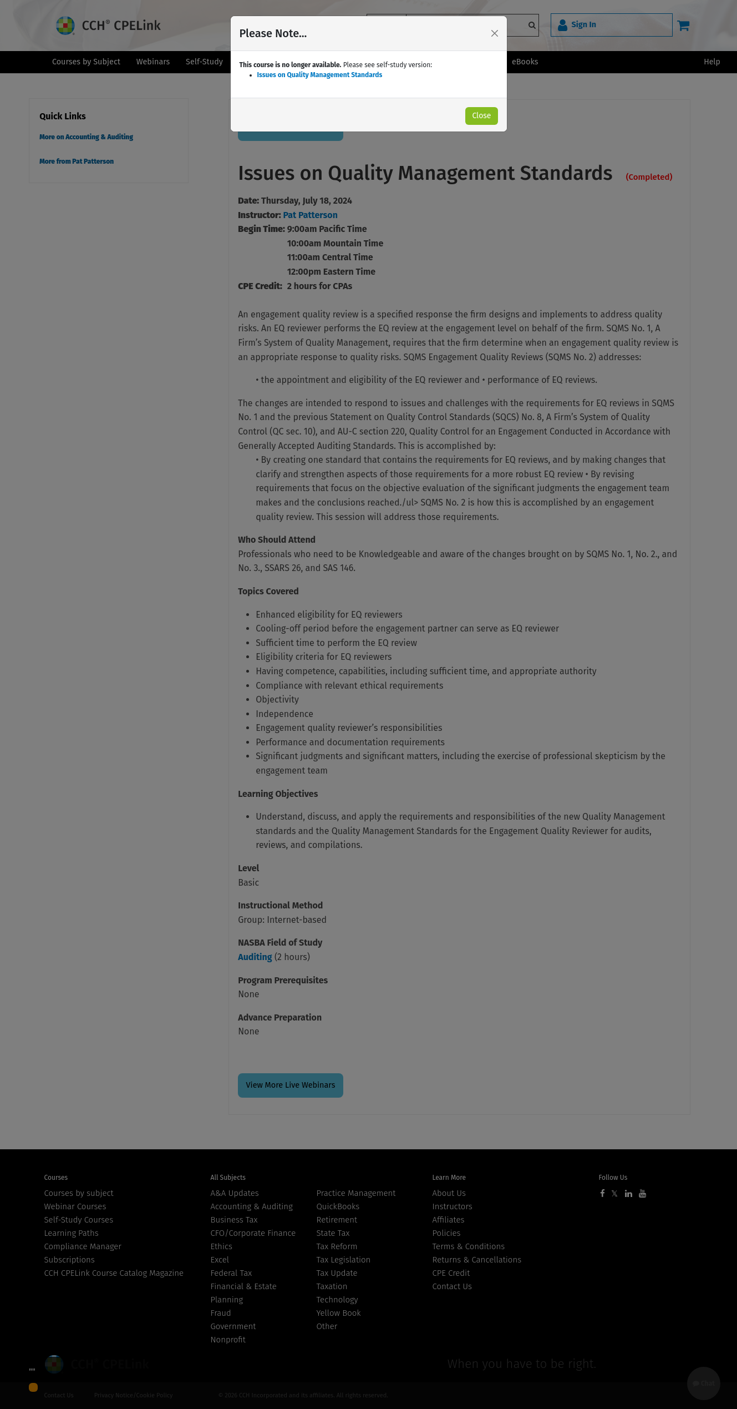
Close (481, 115)
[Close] (494, 33)
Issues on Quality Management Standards (320, 75)
